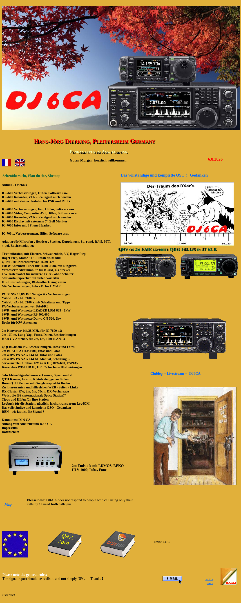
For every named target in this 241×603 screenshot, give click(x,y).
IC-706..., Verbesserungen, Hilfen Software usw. (35, 233)
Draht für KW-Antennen (19, 322)
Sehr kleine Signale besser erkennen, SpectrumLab (37, 375)
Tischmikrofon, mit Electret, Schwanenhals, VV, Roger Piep (44, 254)
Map (8, 504)
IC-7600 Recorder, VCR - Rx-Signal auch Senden (36, 197)
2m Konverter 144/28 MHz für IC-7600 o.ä (32, 330)
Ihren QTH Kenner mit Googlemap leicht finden (36, 383)
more (210, 583)
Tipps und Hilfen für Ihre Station (25, 399)
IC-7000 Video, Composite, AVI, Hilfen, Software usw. (39, 213)
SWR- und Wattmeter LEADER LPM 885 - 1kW (36, 310)
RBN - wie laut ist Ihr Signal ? (23, 411)
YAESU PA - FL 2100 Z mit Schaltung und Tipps (36, 302)
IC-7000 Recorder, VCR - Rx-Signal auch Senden (36, 217)
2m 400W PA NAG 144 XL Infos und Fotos (32, 355)
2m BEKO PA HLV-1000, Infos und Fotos (31, 351)
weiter (209, 579)
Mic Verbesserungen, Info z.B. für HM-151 (32, 286)
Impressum (10, 428)
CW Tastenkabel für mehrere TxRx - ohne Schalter (38, 274)
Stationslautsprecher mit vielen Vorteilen (30, 278)
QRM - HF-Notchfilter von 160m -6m (28, 262)
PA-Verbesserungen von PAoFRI (25, 306)
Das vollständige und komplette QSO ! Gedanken (164, 175)
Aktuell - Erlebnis (14, 185)
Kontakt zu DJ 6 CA (16, 419)
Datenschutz (10, 432)
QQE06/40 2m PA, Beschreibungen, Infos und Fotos (38, 347)
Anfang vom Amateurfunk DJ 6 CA (27, 424)
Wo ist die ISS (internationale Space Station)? (34, 395)
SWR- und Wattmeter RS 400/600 (25, 314)
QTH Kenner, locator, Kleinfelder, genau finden (35, 379)
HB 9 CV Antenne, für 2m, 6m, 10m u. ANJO (33, 339)
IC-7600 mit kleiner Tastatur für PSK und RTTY (36, 201)
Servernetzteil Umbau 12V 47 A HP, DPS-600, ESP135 (40, 363)
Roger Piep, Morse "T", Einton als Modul (31, 258)
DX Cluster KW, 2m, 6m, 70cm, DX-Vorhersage (35, 391)
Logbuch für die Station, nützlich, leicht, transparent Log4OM (45, 403)
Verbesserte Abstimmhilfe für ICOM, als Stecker (36, 270)
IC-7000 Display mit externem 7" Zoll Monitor (34, 221)
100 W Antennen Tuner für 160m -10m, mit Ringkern (39, 266)
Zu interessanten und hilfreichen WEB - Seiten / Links (40, 387)
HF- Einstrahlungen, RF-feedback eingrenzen (34, 282)
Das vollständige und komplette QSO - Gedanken (36, 407)
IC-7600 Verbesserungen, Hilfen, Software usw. (35, 193)
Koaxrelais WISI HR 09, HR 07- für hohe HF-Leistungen (42, 367)
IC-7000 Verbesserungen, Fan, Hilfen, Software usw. (38, 209)
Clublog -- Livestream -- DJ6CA (175, 373)
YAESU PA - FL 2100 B (18, 298)
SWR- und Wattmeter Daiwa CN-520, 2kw (32, 318)
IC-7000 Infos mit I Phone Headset (26, 225)
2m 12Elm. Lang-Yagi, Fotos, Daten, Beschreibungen (39, 334)
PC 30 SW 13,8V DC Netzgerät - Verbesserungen (36, 294)
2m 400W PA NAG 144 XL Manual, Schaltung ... (36, 359)
